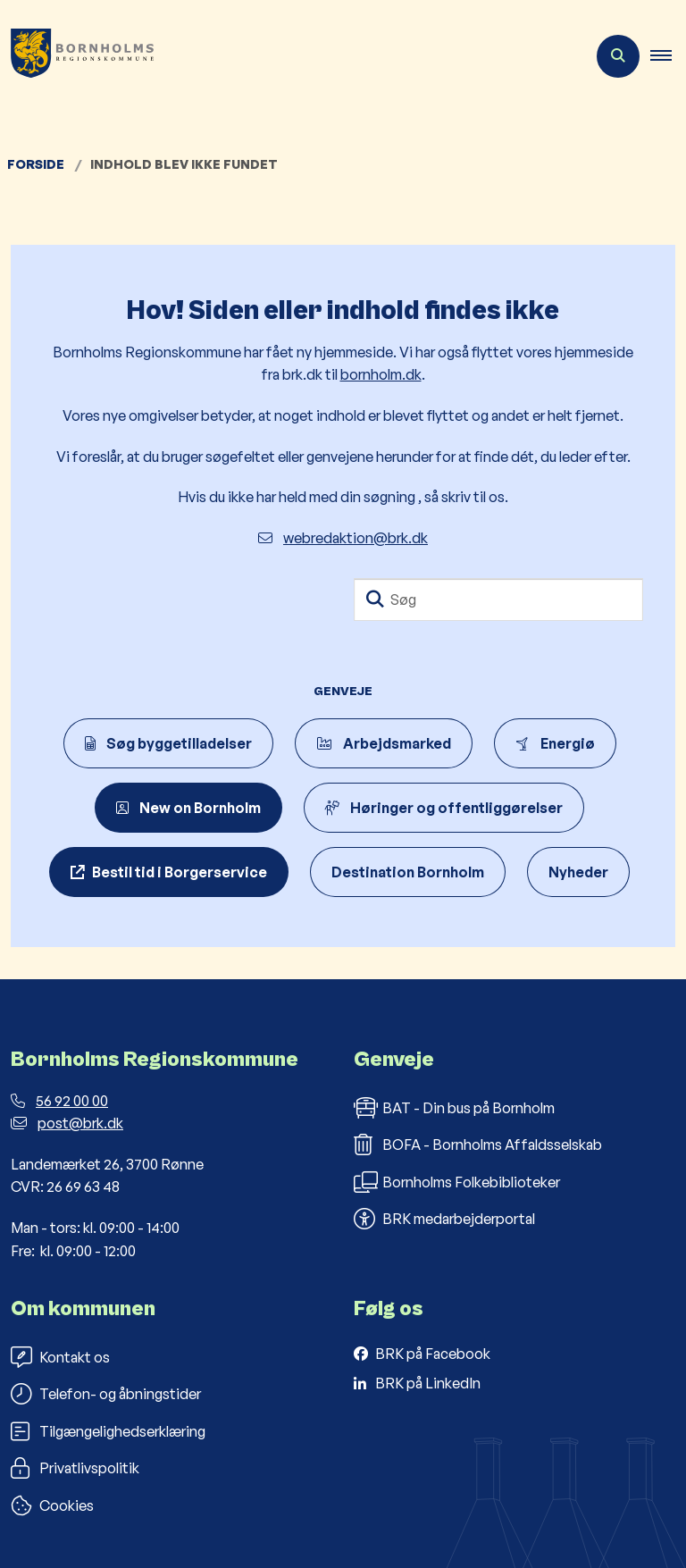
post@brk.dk (67, 1123)
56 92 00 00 (59, 1101)
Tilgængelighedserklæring (108, 1431)
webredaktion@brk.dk (343, 538)
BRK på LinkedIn (428, 1383)
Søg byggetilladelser (168, 743)
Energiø (555, 743)
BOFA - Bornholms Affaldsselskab (478, 1144)
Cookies (52, 1505)
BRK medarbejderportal (444, 1218)
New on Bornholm (188, 808)
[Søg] (498, 599)
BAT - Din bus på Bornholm (454, 1108)
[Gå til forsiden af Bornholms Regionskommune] (77, 56)
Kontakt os (60, 1357)
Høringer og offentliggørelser (444, 808)
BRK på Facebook (432, 1354)
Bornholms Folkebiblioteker (457, 1182)
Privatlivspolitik (75, 1468)
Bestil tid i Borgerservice (179, 872)
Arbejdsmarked (383, 743)
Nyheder (578, 872)
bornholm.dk (381, 374)
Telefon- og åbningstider (106, 1393)
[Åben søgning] (618, 56)
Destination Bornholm (407, 872)
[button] (668, 56)
